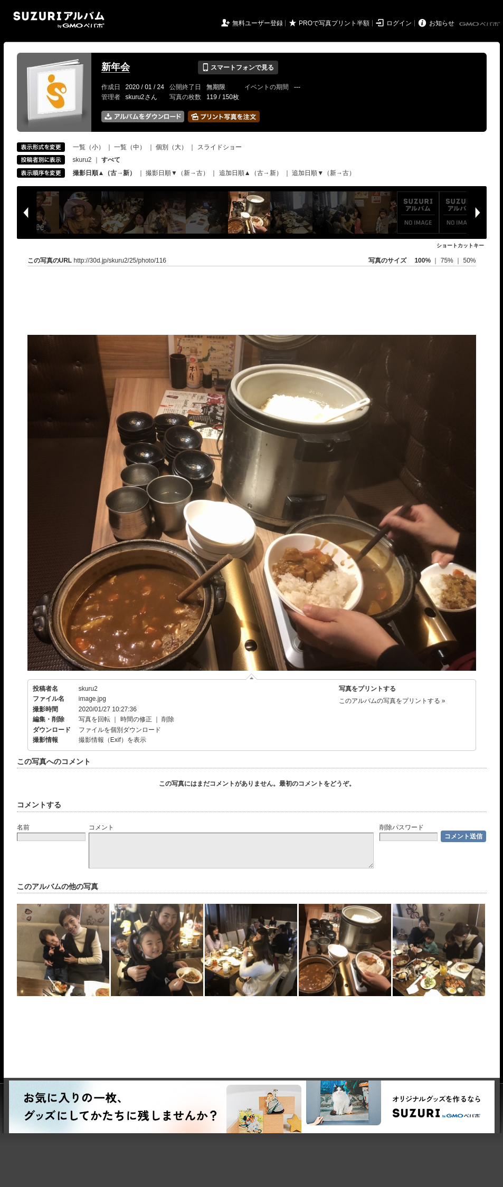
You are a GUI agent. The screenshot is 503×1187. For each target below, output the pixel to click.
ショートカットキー (460, 245)
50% (469, 260)
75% (448, 260)
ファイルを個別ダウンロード (120, 730)
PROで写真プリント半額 (334, 23)
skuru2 (82, 159)
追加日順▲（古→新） (250, 173)
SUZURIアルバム (59, 19)
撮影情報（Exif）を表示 (112, 740)
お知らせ (441, 23)
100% (422, 260)
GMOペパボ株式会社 (480, 24)
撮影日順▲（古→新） (104, 173)
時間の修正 (136, 719)
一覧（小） (89, 147)
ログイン (399, 23)
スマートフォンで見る (237, 67)
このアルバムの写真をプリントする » (392, 701)
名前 (23, 827)
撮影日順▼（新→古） (177, 173)
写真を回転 (94, 719)
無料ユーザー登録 (257, 23)
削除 (168, 719)
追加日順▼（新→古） (323, 173)
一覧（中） (130, 147)
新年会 (115, 67)
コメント (101, 827)
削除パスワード (401, 827)
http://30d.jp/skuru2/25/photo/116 (120, 260)
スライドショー (219, 147)
